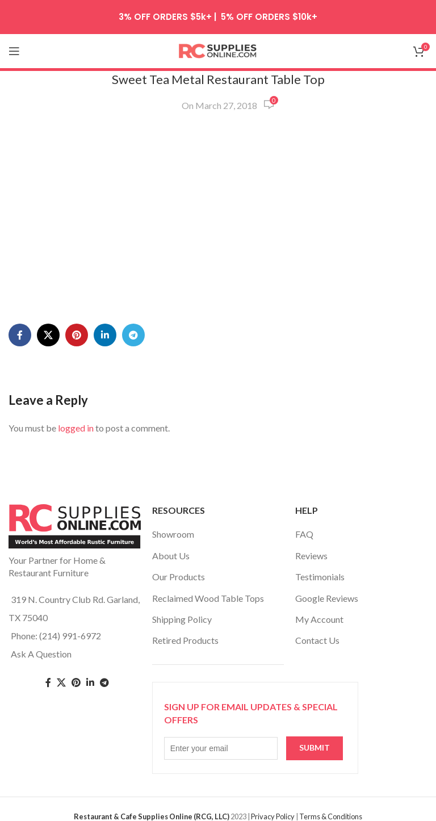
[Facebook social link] (20, 335)
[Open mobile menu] (14, 51)
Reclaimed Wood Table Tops (208, 598)
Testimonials (320, 576)
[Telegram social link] (133, 335)
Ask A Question (41, 653)
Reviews (311, 555)
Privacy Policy (273, 816)
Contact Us (317, 640)
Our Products (178, 576)
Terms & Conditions (330, 816)
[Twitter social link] (61, 682)
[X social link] (48, 335)
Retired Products (185, 640)
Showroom (173, 534)
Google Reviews (326, 598)
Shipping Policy (182, 619)
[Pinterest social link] (76, 335)
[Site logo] (218, 49)
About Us (171, 555)
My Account (319, 619)
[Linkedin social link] (105, 335)
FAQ (304, 534)
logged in (76, 427)
